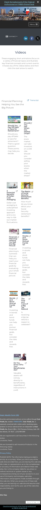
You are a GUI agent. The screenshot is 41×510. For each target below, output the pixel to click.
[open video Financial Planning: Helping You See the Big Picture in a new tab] (28, 100)
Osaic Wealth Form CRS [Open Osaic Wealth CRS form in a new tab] (9, 415)
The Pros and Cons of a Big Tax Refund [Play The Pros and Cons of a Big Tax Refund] (24, 304)
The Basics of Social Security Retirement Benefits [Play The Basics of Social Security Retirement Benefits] (26, 195)
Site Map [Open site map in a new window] (3, 495)
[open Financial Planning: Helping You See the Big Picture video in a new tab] (18, 237)
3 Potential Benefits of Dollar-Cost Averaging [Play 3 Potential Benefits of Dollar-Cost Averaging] (11, 195)
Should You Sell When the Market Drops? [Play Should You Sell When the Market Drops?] (27, 128)
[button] (34, 24)
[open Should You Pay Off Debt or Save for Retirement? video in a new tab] (20, 126)
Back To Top (33, 502)
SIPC (20, 422)
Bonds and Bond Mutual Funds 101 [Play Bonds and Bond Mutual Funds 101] (12, 302)
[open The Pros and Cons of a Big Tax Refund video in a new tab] (29, 299)
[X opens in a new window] (38, 39)
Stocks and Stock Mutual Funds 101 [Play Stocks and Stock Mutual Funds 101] (25, 240)
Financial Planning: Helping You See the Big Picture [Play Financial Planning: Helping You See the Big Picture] (13, 241)
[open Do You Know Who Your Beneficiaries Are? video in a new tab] (26, 363)
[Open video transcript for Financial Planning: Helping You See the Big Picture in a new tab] (34, 100)
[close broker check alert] (38, 2)
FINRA (15, 422)
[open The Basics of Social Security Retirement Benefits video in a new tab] (32, 192)
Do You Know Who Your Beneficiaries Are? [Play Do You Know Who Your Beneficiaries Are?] (19, 366)
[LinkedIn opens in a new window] (26, 39)
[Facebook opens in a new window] (32, 39)
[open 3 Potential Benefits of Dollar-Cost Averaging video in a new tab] (17, 191)
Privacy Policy (5, 453)
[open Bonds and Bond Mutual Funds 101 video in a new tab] (17, 298)
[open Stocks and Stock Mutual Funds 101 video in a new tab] (30, 236)
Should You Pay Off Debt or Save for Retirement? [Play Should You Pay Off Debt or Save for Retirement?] (13, 128)
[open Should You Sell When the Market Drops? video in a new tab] (31, 123)
